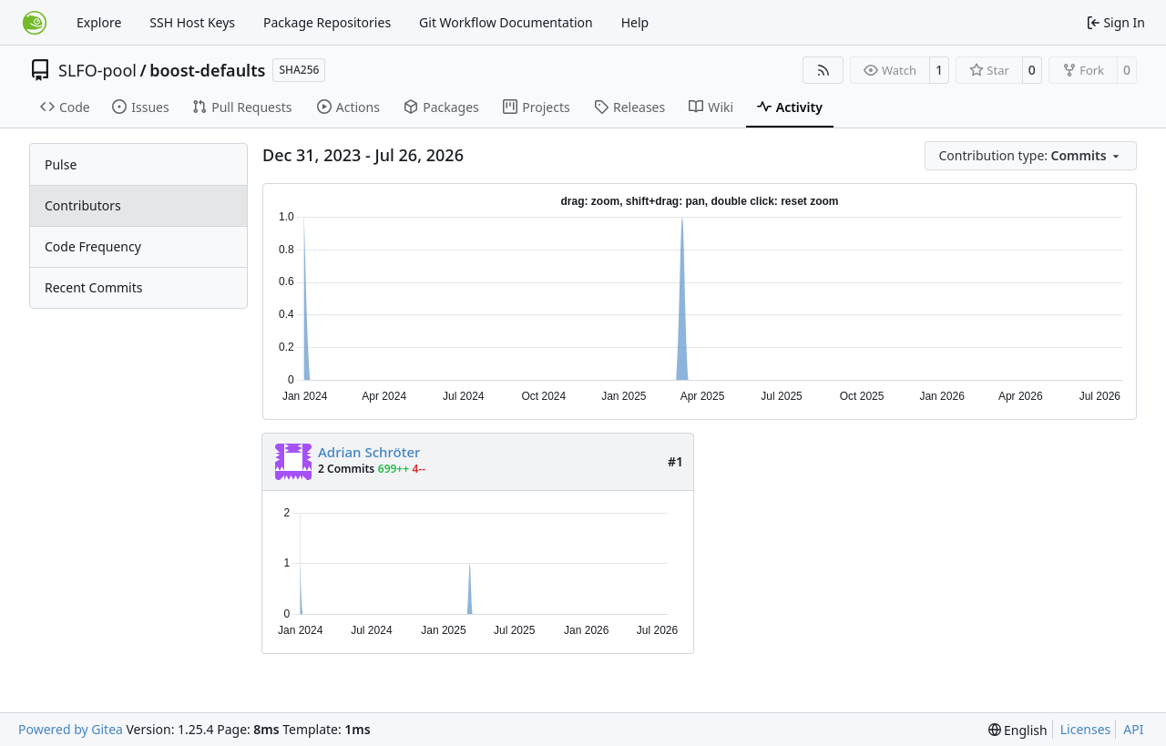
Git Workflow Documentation (506, 22)
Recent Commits (93, 287)
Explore (99, 22)
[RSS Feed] (823, 70)
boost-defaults (207, 70)
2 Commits (346, 468)
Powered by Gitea (70, 729)
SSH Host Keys (192, 22)
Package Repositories (327, 22)
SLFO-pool (97, 70)
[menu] (1031, 155)
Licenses (1085, 729)
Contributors (83, 205)
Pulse (61, 164)
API (1133, 729)
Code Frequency (93, 246)
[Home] (34, 22)
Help (635, 22)
